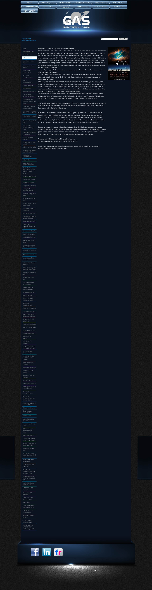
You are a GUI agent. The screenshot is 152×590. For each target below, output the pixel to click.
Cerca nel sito (123, 38)
